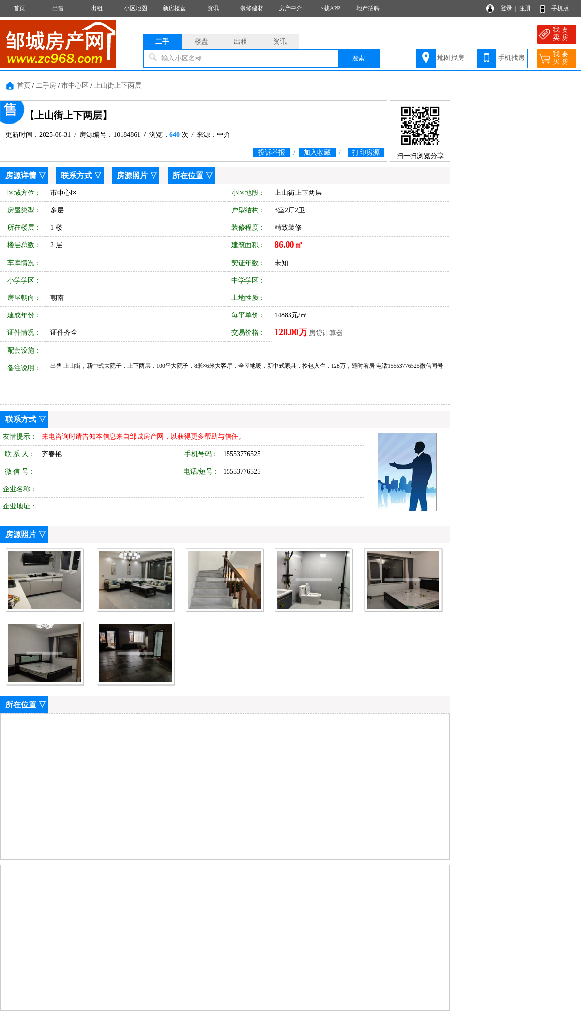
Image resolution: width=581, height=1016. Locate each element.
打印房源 (366, 152)
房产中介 (290, 8)
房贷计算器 (326, 333)
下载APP (329, 8)
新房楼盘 (174, 8)
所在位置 (187, 175)
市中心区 (75, 85)
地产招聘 (368, 8)
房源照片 (132, 175)
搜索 (358, 58)
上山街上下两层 (117, 85)
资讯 (213, 8)
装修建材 (251, 8)
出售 (58, 8)
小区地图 (135, 8)
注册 (525, 8)
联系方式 (76, 175)
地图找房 (450, 57)
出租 (97, 8)
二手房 (46, 85)
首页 (19, 8)
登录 (506, 8)
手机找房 (511, 57)
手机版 (560, 8)
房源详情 (20, 175)
